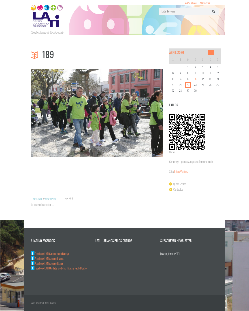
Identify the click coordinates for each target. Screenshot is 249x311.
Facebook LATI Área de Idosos (47, 263)
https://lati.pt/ (181, 171)
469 (71, 198)
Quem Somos (190, 3)
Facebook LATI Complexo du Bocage (50, 254)
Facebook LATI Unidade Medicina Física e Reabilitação (59, 268)
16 (195, 79)
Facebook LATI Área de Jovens (47, 259)
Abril (176, 52)
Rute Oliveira (50, 198)
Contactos (205, 3)
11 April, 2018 (36, 198)
